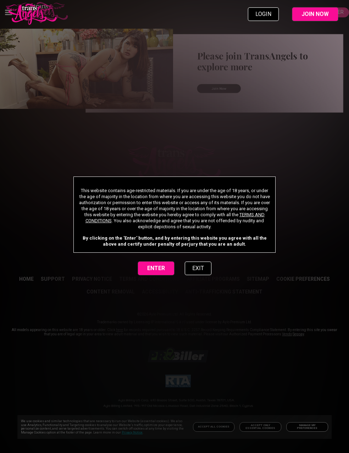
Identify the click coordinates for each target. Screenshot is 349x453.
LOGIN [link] (263, 14)
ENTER (156, 268)
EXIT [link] (198, 268)
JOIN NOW (315, 14)
